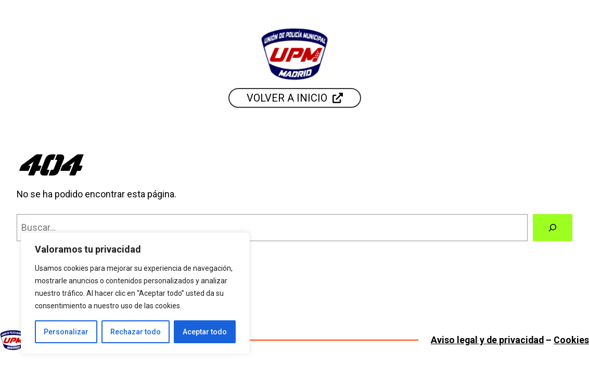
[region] (135, 293)
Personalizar (66, 332)
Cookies (571, 339)
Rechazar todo (135, 332)
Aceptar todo (205, 332)
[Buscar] (552, 227)
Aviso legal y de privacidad (487, 339)
